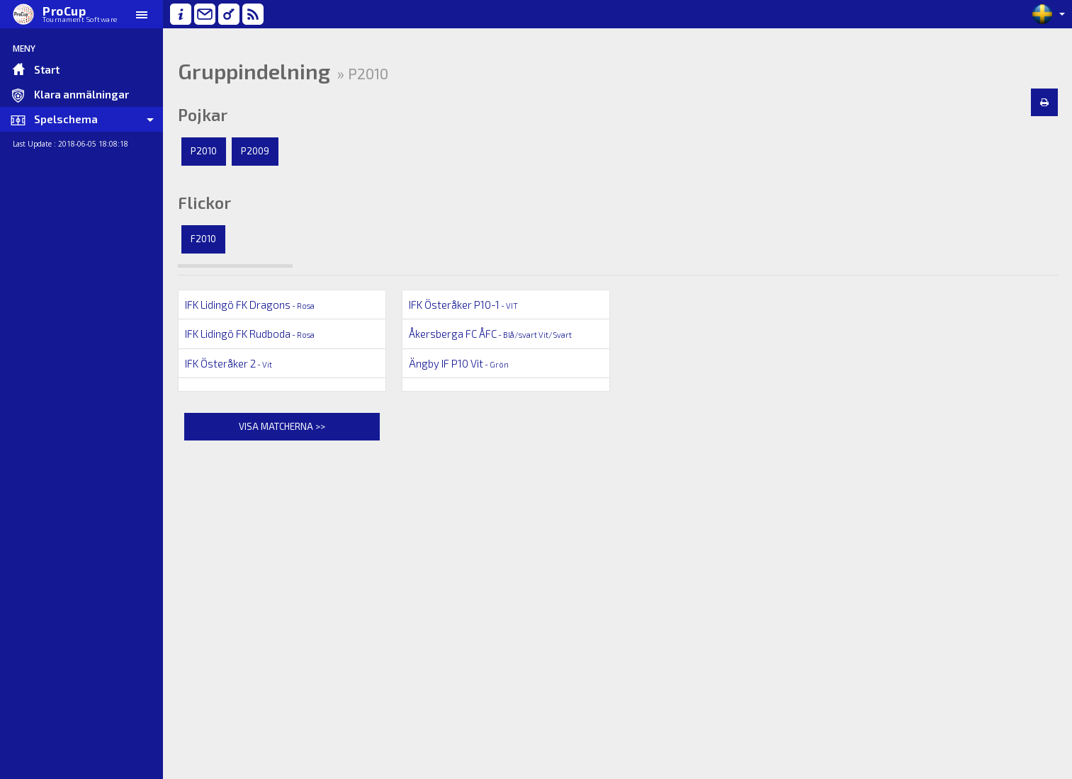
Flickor (204, 202)
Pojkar (202, 115)
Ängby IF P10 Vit (459, 363)
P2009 (255, 151)
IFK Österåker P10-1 (463, 304)
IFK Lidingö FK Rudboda (250, 333)
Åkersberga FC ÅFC (490, 333)
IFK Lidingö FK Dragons (250, 304)
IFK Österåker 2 (228, 363)
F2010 (203, 238)
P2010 (204, 151)
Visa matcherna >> (282, 426)
